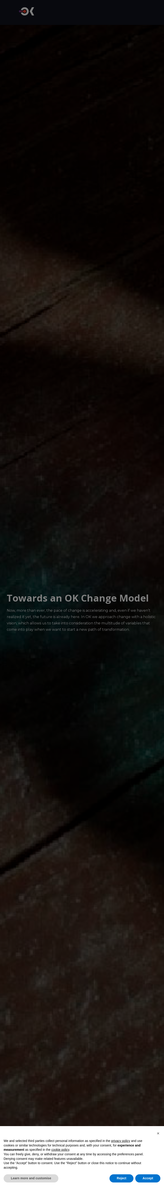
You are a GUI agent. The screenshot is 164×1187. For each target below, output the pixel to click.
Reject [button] (121, 1178)
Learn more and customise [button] (31, 1178)
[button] (158, 1133)
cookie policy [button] (60, 1149)
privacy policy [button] (120, 1141)
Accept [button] (148, 1178)
